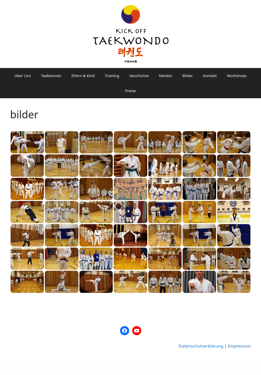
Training (112, 75)
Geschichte (139, 75)
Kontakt (210, 75)
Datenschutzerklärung (201, 346)
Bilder (187, 75)
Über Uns (22, 75)
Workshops (237, 75)
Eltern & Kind (83, 75)
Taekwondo (51, 75)
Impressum (239, 346)
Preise (130, 90)
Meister (165, 75)
